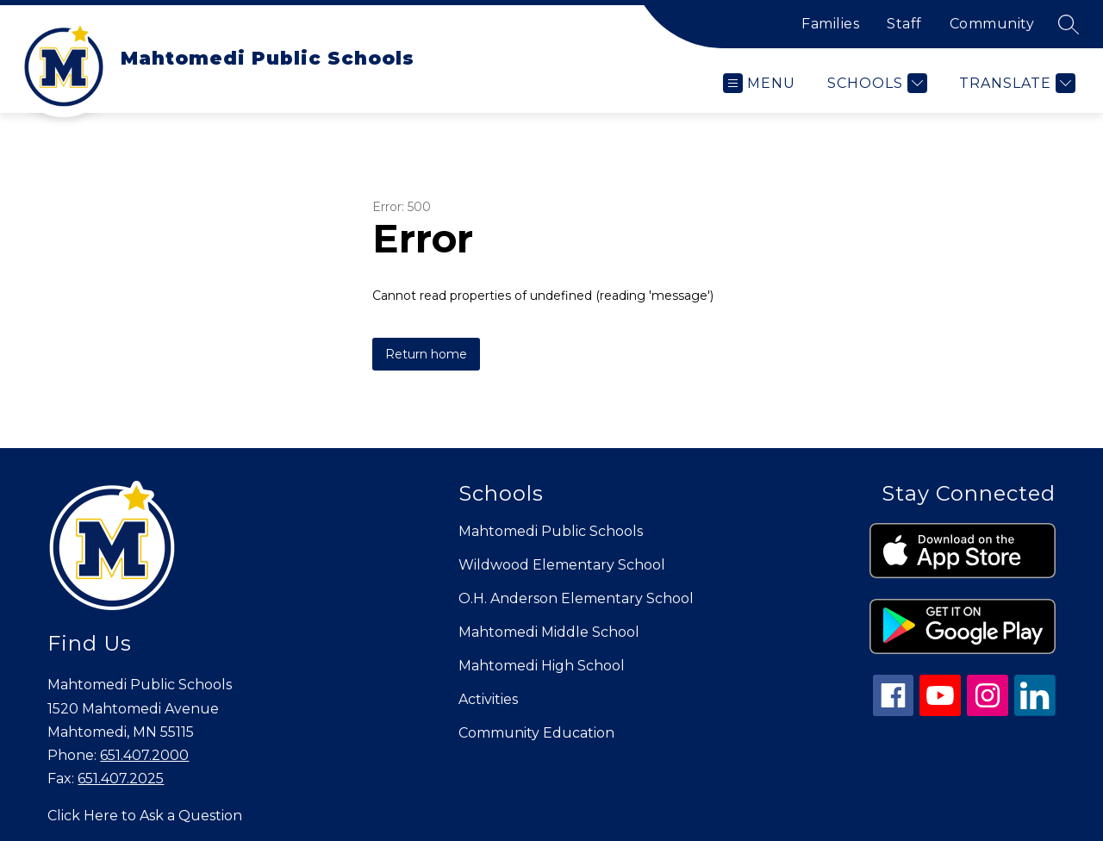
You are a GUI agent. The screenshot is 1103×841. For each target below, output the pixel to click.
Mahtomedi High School (541, 665)
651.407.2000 (144, 755)
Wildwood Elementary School (561, 565)
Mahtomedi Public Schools (550, 531)
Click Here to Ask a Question (144, 815)
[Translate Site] (1015, 83)
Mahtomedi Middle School (548, 632)
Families (830, 24)
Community (992, 24)
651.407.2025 (121, 778)
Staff (904, 24)
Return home (426, 354)
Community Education (536, 733)
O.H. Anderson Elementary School (576, 598)
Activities (488, 699)
